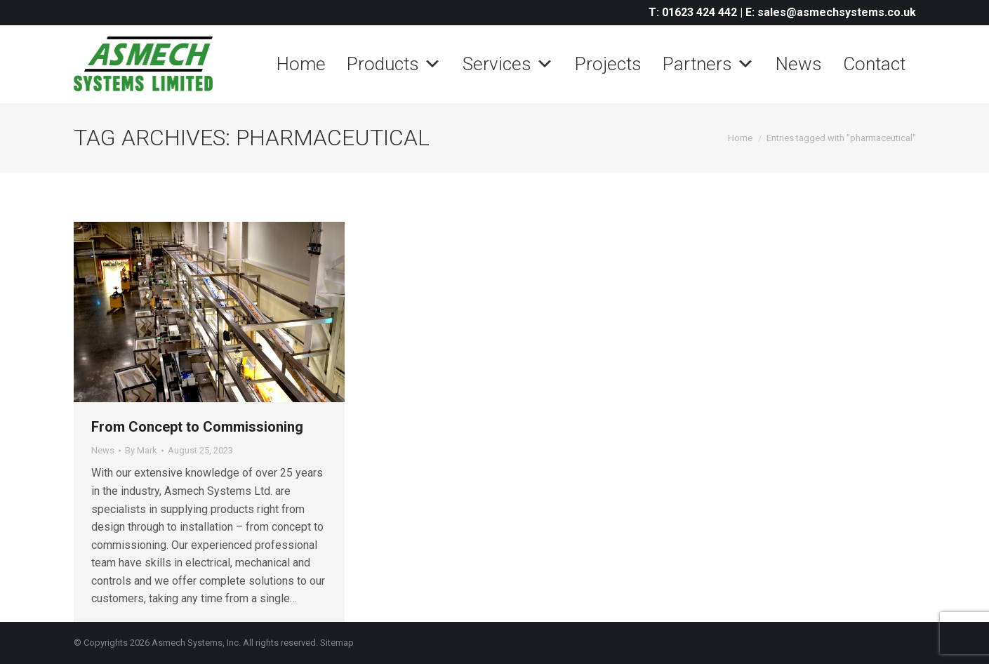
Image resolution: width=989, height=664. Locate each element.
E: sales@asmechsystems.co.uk (830, 12)
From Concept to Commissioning (199, 426)
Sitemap (337, 642)
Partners (709, 63)
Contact (874, 63)
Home (301, 63)
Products (394, 63)
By (141, 450)
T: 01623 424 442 (693, 12)
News (799, 63)
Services (508, 63)
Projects (608, 63)
